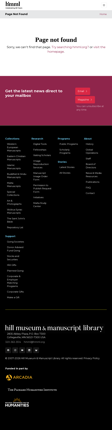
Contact (90, 193)
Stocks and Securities (13, 258)
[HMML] (14, 5)
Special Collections (13, 193)
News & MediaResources (94, 175)
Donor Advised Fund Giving (15, 249)
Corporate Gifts (15, 291)
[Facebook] (8, 350)
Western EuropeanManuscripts (14, 147)
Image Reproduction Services (41, 164)
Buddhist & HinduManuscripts (16, 176)
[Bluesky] (36, 350)
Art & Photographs (14, 202)
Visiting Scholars (42, 155)
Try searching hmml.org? (70, 47)
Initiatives (38, 197)
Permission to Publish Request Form (42, 188)
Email (83, 91)
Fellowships (39, 149)
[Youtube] (22, 350)
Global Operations (92, 151)
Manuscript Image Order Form (40, 176)
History (89, 144)
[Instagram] (15, 350)
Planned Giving (15, 270)
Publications (92, 182)
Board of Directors (91, 166)
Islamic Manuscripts (14, 167)
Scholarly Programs (65, 151)
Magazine (85, 99)
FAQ (88, 187)
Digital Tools (40, 144)
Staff (88, 158)
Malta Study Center (39, 205)
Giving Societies (15, 241)
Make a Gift (13, 297)
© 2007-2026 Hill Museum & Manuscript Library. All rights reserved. (44, 358)
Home (103, 14)
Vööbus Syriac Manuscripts (14, 211)
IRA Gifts (11, 265)
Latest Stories (67, 167)
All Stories (65, 172)
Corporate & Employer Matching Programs (13, 281)
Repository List (15, 227)
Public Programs (69, 144)
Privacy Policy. (92, 358)
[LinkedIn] (29, 350)
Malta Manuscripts (14, 185)
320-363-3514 (13, 342)
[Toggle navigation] (104, 5)
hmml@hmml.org (34, 342)
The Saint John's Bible (16, 220)
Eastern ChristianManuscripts (16, 158)
